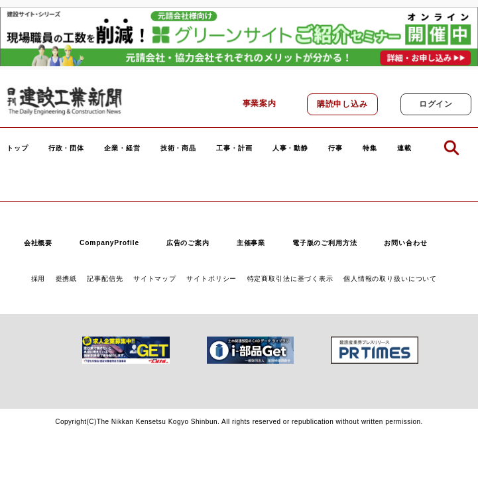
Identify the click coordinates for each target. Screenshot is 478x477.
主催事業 (251, 242)
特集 (370, 148)
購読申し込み (342, 104)
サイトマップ (154, 278)
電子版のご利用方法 (324, 242)
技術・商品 (178, 148)
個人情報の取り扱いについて (390, 278)
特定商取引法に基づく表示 (290, 278)
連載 (404, 148)
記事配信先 (105, 278)
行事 (335, 148)
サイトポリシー (211, 278)
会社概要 (38, 242)
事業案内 (259, 103)
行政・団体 (66, 148)
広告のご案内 (187, 242)
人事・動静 (290, 148)
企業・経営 (122, 148)
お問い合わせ (405, 242)
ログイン (436, 104)
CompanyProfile (109, 242)
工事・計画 (234, 148)
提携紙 (67, 278)
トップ (18, 148)
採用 (38, 278)
